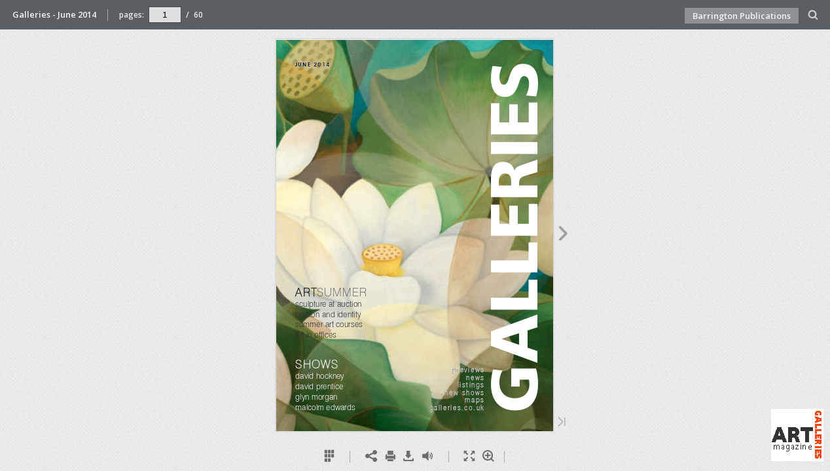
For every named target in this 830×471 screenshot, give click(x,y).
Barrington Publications (742, 16)
